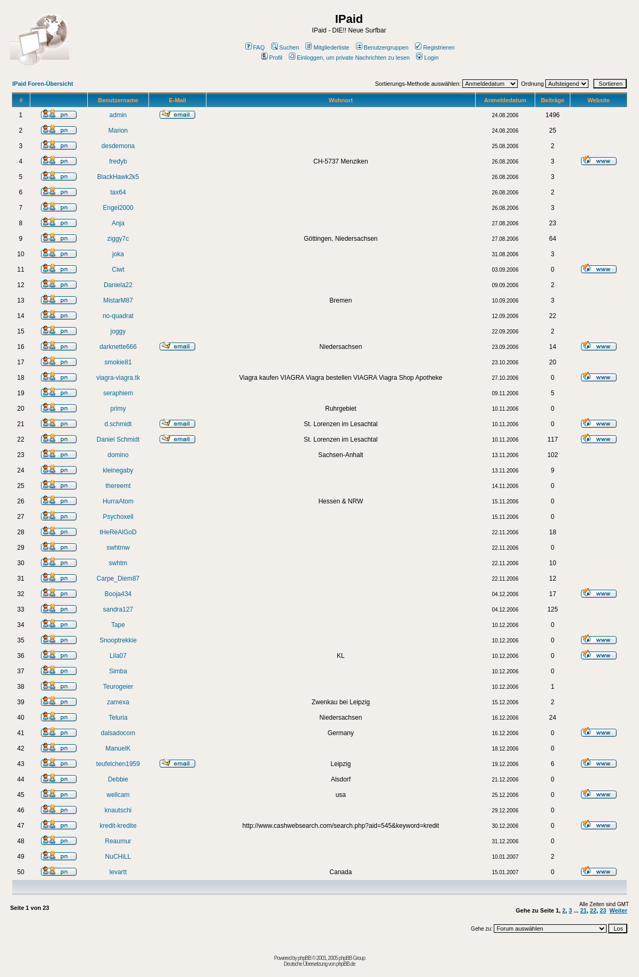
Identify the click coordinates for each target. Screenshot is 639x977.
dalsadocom (118, 733)
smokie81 (117, 362)
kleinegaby (118, 470)
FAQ (255, 47)
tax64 (118, 192)
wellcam (117, 795)
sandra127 (118, 609)
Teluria (118, 717)
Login (427, 57)
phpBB (304, 958)
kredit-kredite (117, 825)
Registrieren (434, 47)
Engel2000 (118, 207)
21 (583, 910)
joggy (118, 331)
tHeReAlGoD (117, 532)
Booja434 (118, 594)
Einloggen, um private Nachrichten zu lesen (349, 57)
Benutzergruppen (382, 47)
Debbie (118, 779)
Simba (118, 671)
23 (603, 910)
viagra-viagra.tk (118, 377)
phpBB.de (345, 964)
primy (118, 408)
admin (118, 115)
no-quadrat (118, 316)
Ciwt (118, 269)
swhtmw (117, 547)
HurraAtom (118, 501)
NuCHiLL (118, 856)
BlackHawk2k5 (118, 177)
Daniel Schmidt (118, 439)
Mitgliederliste (327, 47)
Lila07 (118, 656)
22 (593, 910)
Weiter (618, 910)
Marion (118, 130)
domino (117, 455)
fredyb (118, 161)
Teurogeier (118, 686)
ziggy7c (118, 238)
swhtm (118, 563)
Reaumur (118, 841)
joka (118, 254)
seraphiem (118, 393)
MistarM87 (118, 300)
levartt (118, 872)
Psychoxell (118, 516)
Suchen (285, 47)
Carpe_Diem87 (118, 578)
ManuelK (117, 748)
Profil (272, 57)
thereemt (117, 486)
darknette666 (118, 347)
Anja (118, 223)
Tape (118, 625)
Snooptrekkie (118, 640)
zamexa (118, 702)
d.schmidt (117, 424)
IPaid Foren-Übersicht (42, 83)
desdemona (118, 146)
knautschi (118, 810)
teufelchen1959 (118, 764)
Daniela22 (118, 285)
